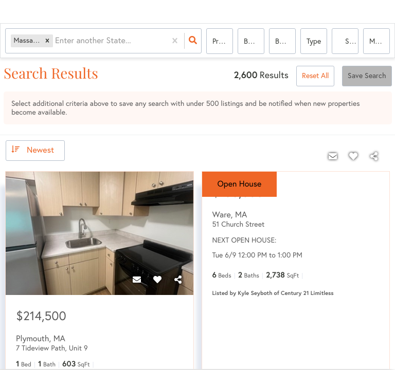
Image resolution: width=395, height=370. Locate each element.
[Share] (178, 279)
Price (219, 41)
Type (314, 41)
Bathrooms (285, 41)
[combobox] (56, 41)
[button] (47, 40)
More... (379, 41)
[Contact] (137, 279)
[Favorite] (157, 279)
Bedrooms (254, 41)
